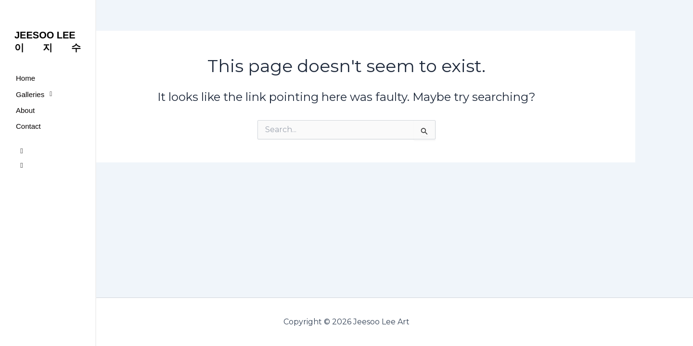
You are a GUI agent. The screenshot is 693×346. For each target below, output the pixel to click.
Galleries (36, 94)
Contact (28, 126)
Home (25, 78)
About (25, 110)
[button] (47, 94)
